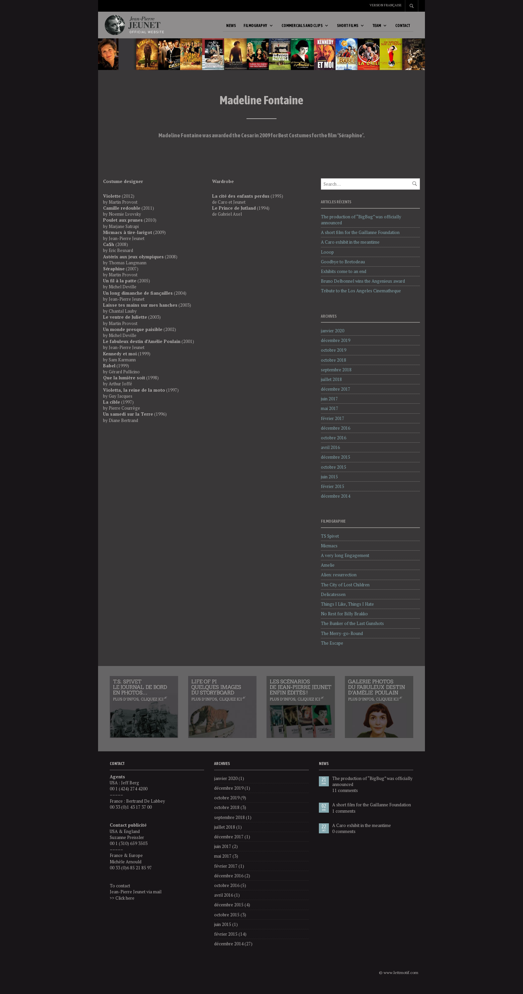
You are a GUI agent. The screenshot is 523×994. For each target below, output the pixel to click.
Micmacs (329, 552)
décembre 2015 (335, 464)
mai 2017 (329, 415)
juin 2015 (329, 483)
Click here (124, 905)
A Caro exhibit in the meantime (350, 249)
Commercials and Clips (302, 29)
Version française (386, 5)
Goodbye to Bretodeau (343, 268)
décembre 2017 (335, 396)
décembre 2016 (335, 435)
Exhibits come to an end (343, 278)
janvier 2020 (332, 337)
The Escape (332, 650)
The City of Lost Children (345, 591)
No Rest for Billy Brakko (344, 620)
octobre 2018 (333, 367)
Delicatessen (333, 601)
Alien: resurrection (339, 581)
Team (377, 29)
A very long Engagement (345, 562)
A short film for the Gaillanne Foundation (360, 239)
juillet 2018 (331, 386)
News (231, 29)
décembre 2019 (335, 347)
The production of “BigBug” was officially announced (372, 788)
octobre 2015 (333, 474)
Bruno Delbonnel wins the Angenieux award (363, 288)
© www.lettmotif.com (398, 979)
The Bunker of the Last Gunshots (352, 630)
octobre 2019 (333, 357)
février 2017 (332, 425)
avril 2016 (330, 454)
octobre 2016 (333, 444)
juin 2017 (329, 405)
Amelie (328, 572)
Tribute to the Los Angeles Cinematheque (361, 297)
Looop (327, 259)
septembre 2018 (336, 376)
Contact (402, 29)
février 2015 (332, 493)
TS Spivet (330, 543)
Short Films (347, 29)
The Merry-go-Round (342, 640)
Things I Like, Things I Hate (347, 611)
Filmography (255, 29)
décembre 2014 (335, 503)
